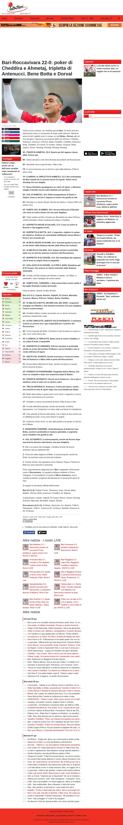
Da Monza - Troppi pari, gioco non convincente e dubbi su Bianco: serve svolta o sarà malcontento (69, 739)
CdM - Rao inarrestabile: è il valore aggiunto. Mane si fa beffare (54, 782)
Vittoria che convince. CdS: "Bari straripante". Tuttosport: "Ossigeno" (56, 779)
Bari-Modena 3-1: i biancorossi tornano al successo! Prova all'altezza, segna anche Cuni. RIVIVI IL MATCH (35, 550)
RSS (84, 816)
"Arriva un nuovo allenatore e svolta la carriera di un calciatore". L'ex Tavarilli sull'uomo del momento (69, 668)
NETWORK (41, 816)
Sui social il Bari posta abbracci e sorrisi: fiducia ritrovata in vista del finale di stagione (63, 759)
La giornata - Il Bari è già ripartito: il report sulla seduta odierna (54, 770)
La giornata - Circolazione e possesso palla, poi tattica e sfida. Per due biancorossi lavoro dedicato (69, 705)
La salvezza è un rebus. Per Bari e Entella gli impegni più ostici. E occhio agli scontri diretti (65, 637)
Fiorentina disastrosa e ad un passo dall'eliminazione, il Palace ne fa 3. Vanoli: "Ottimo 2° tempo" (101, 368)
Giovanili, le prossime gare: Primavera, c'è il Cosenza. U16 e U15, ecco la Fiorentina (63, 665)
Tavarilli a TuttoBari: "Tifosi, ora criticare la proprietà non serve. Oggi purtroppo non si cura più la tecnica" (71, 719)
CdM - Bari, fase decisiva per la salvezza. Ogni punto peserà (53, 716)
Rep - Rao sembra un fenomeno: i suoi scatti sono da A (51, 787)
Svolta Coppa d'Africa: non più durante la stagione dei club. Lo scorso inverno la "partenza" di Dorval (70, 727)
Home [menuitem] (4, 18)
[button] (11, 193)
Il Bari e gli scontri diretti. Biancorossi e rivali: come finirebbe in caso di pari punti (61, 773)
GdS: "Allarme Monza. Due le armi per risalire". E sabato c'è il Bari (55, 662)
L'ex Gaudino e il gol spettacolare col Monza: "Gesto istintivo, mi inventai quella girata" (64, 634)
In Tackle (88, 231)
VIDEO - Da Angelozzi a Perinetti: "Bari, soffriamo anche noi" (108, 296)
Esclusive (88, 250)
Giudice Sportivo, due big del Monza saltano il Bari (49, 753)
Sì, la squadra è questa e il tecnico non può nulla (11, 179)
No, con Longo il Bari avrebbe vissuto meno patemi (11, 187)
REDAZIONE (50, 816)
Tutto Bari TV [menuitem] (106, 18)
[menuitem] (119, 18)
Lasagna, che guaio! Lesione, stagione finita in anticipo (51, 702)
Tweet (42, 532)
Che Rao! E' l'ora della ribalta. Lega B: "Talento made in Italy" (53, 673)
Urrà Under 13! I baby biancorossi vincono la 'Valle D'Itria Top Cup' (55, 748)
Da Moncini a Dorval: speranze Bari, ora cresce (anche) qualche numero (58, 801)
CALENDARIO (61, 816)
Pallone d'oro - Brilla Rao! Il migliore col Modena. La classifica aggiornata (58, 713)
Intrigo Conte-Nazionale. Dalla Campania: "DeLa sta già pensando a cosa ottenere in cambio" (67, 628)
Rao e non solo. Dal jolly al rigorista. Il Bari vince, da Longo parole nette (58, 793)
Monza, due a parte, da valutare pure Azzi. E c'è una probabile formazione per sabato (63, 694)
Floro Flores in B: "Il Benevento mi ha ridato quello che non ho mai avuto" (58, 639)
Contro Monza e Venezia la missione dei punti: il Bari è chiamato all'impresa (59, 691)
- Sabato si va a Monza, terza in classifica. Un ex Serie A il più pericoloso (63, 685)
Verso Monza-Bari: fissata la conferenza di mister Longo (51, 696)
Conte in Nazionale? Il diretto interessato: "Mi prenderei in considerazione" (59, 796)
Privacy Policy (68, 811)
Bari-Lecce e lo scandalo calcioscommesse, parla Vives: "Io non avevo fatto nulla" (62, 622)
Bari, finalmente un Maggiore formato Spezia (46, 659)
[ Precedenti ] (11, 289)
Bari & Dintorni (91, 290)
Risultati (11, 197)
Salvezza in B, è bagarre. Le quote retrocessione (48, 676)
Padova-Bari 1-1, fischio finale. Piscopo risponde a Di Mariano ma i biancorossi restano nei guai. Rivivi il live (67, 589)
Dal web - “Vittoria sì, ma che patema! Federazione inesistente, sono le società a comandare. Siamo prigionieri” (74, 745)
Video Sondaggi (91, 271)
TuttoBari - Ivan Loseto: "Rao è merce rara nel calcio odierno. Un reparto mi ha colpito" (63, 654)
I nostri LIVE (33, 517)
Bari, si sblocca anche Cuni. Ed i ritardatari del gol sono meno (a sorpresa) (59, 722)
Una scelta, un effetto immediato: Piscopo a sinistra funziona (53, 625)
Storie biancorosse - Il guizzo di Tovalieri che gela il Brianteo (53, 651)
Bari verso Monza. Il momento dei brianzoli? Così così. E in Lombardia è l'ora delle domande (66, 730)
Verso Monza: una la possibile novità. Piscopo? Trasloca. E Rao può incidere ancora (63, 645)
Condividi (29, 532)
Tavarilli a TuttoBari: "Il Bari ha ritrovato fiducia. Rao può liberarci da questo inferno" (62, 725)
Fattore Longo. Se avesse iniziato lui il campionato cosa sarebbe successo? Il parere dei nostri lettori (70, 656)
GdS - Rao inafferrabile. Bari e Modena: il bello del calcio (51, 784)
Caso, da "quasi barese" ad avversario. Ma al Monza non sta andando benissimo (61, 762)
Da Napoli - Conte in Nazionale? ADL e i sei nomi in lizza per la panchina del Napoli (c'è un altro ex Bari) (71, 648)
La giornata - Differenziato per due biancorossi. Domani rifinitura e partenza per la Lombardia (66, 642)
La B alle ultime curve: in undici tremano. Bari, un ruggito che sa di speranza (59, 768)
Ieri (91, 116)
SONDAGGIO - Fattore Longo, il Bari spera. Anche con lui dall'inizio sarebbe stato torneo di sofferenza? (71, 699)
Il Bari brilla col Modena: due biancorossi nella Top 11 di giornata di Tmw (58, 765)
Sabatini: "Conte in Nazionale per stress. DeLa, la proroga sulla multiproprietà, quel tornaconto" (67, 790)
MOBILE (79, 816)
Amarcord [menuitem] (34, 18)
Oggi (86, 116)
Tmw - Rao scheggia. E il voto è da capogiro (46, 799)
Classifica (6, 295)
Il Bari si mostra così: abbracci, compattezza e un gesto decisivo (54, 631)
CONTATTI (71, 816)
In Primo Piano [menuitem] (67, 18)
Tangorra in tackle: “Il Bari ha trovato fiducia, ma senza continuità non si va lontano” (62, 756)
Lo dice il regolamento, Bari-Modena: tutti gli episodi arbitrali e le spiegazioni (59, 751)
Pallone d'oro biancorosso (96, 213)
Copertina (88, 62)
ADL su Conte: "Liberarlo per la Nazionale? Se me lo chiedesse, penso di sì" (59, 776)
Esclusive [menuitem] (18, 18)
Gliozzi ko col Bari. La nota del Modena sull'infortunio (50, 742)
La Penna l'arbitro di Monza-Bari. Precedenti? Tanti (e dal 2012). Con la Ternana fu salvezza (66, 711)
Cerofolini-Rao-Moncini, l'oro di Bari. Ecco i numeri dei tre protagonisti (57, 708)
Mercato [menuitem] (50, 18)
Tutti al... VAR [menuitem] (87, 18)
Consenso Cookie (55, 811)
